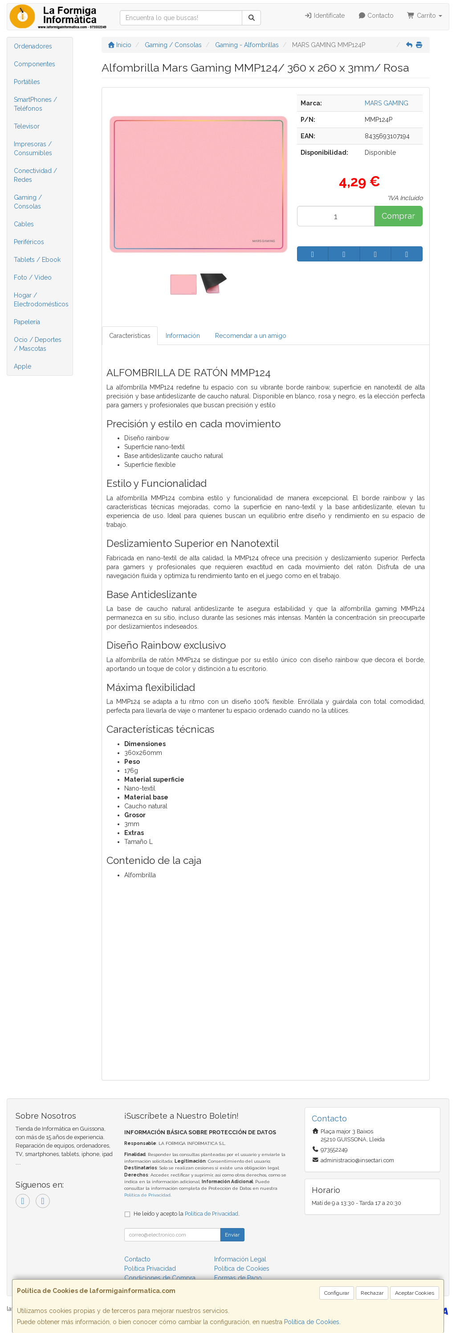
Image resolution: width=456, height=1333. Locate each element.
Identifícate (324, 15)
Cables (24, 224)
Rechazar (372, 1293)
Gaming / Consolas (28, 202)
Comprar (398, 216)
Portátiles (27, 81)
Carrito (424, 15)
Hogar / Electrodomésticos (41, 300)
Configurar (336, 1293)
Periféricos (29, 241)
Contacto (376, 15)
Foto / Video (33, 277)
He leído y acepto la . (187, 1213)
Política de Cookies (311, 1321)
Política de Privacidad (147, 1194)
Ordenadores (33, 46)
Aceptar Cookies (414, 1293)
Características (130, 335)
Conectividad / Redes (35, 175)
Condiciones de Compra (159, 1277)
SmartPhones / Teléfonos (35, 104)
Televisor (27, 126)
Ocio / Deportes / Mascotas (37, 344)
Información (183, 335)
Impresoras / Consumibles (33, 149)
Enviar (232, 1235)
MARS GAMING (386, 103)
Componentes (34, 64)
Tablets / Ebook (37, 259)
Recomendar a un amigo (250, 335)
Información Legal (240, 1259)
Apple (22, 366)
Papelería (27, 321)
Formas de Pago (238, 1277)
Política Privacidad (150, 1268)
